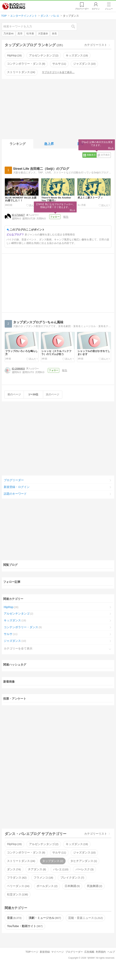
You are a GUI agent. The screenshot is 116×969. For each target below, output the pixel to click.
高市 (20, 33)
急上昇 (49, 144)
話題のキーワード (15, 495)
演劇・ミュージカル (45, 919)
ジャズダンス (84, 63)
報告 (66, 216)
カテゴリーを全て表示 (18, 649)
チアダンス (37, 870)
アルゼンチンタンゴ (43, 55)
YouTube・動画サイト (25, 927)
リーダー (82, 9)
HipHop (14, 55)
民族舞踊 (94, 887)
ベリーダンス (18, 887)
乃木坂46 (8, 33)
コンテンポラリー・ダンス (26, 63)
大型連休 (43, 33)
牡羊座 (30, 33)
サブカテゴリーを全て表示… (58, 72)
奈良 (54, 33)
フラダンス (16, 878)
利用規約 (101, 953)
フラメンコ (43, 878)
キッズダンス (77, 55)
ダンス (14, 870)
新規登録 (45, 953)
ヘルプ (111, 953)
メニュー (109, 9)
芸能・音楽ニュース (85, 919)
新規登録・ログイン (17, 488)
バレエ (60, 870)
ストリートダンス (21, 72)
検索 (75, 26)
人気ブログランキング (13, 6)
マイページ (57, 953)
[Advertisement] (58, 108)
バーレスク (84, 870)
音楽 (14, 919)
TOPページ (31, 953)
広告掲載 (89, 953)
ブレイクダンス (72, 878)
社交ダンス (17, 895)
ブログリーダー (14, 481)
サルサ (59, 63)
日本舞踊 (72, 887)
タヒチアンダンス (83, 862)
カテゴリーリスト (95, 44)
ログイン (96, 9)
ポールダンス (47, 887)
